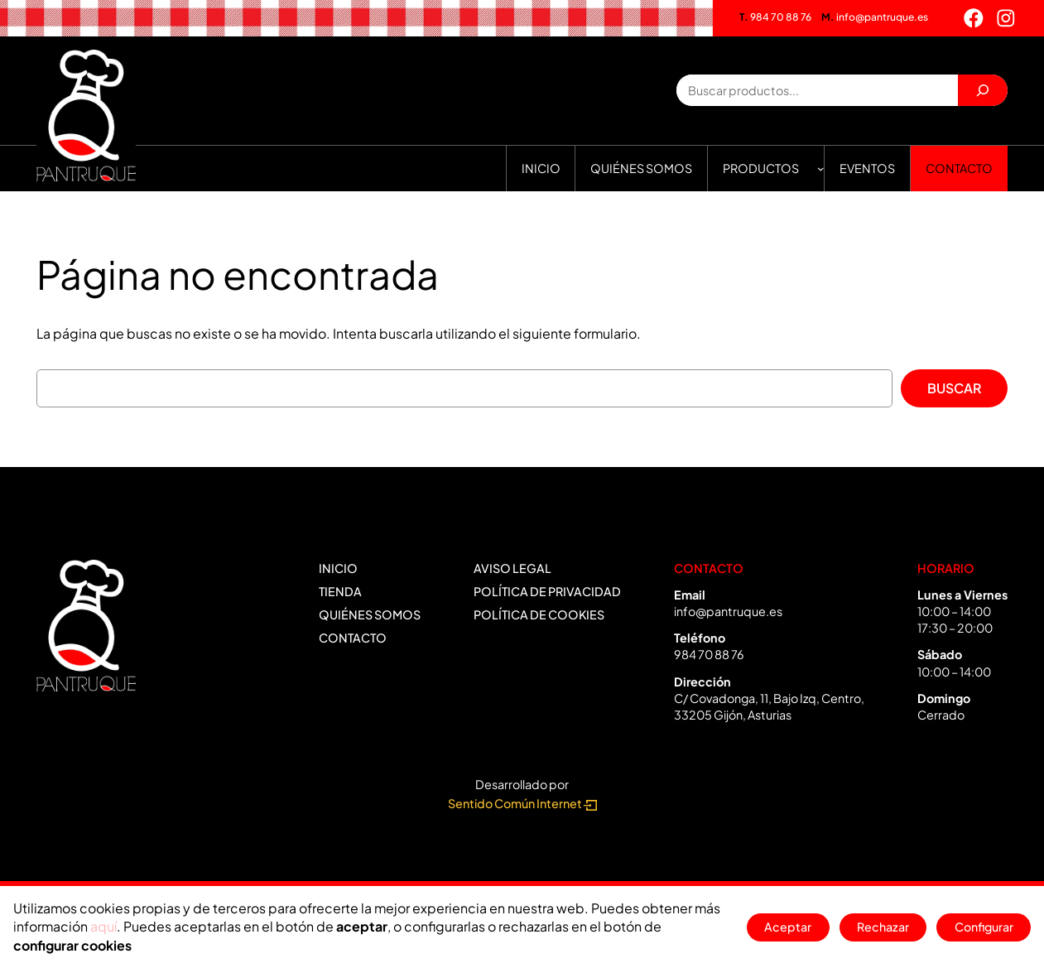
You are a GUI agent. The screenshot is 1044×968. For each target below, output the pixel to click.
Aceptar (787, 927)
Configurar (983, 927)
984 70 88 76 (775, 17)
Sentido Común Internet (522, 803)
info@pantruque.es (874, 17)
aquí (103, 926)
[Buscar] (983, 90)
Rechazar (882, 927)
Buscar (954, 388)
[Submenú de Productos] (821, 168)
